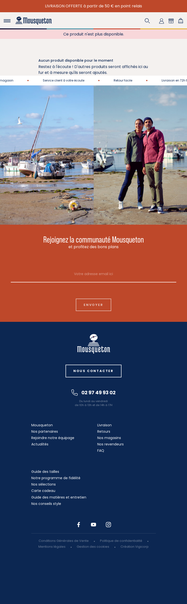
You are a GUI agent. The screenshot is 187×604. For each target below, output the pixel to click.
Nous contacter (93, 371)
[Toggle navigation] (7, 20)
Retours (103, 431)
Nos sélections (43, 484)
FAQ (100, 450)
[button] (147, 21)
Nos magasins (109, 437)
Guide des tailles (45, 471)
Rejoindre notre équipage (52, 437)
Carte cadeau (43, 490)
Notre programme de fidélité (55, 478)
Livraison (104, 425)
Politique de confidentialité (121, 540)
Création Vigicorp (135, 546)
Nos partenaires (44, 431)
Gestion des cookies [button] (93, 546)
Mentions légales (52, 546)
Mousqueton (42, 425)
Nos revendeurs (110, 444)
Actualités (39, 444)
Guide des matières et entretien (58, 497)
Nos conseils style (46, 503)
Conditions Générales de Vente (64, 540)
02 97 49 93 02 (93, 392)
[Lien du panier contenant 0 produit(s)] (180, 20)
